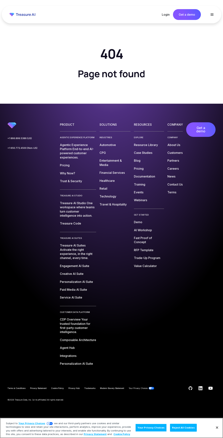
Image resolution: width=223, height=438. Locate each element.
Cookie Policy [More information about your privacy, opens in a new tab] (121, 434)
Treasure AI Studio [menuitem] (77, 209)
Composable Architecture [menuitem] (78, 340)
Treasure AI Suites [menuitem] (76, 252)
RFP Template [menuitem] (143, 250)
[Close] (217, 427)
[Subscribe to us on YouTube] (211, 388)
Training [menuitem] (139, 184)
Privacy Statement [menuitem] (38, 388)
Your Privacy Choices (31, 423)
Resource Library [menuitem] (146, 145)
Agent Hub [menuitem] (67, 348)
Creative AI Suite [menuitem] (72, 274)
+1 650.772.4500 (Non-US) (22, 148)
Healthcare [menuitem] (107, 181)
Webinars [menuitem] (140, 200)
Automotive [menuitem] (108, 145)
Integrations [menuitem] (68, 356)
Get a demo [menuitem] (200, 129)
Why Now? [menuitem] (67, 173)
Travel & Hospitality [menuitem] (113, 204)
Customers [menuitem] (175, 153)
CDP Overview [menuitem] (75, 326)
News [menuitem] (171, 176)
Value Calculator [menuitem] (145, 266)
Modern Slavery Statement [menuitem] (112, 388)
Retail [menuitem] (103, 188)
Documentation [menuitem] (144, 176)
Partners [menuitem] (173, 160)
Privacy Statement (95, 434)
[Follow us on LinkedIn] (200, 388)
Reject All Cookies (183, 427)
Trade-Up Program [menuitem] (147, 258)
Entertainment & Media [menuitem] (111, 163)
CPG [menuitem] (103, 153)
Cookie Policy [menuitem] (57, 388)
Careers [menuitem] (173, 168)
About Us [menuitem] (173, 145)
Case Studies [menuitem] (143, 153)
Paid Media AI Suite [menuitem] (73, 289)
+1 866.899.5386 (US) (19, 138)
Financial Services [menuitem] (112, 173)
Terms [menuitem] (171, 192)
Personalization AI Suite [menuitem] (76, 282)
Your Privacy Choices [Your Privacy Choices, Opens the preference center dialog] (151, 427)
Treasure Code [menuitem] (70, 223)
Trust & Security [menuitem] (71, 181)
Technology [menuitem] (108, 196)
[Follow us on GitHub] (190, 388)
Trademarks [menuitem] (89, 388)
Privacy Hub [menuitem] (74, 388)
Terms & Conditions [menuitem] (16, 388)
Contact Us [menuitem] (175, 184)
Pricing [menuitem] (65, 165)
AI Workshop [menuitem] (143, 230)
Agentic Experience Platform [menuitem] (77, 151)
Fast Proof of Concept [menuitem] (143, 240)
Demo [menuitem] (138, 222)
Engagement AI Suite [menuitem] (74, 266)
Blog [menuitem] (137, 160)
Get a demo (187, 14)
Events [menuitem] (138, 192)
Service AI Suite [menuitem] (71, 297)
